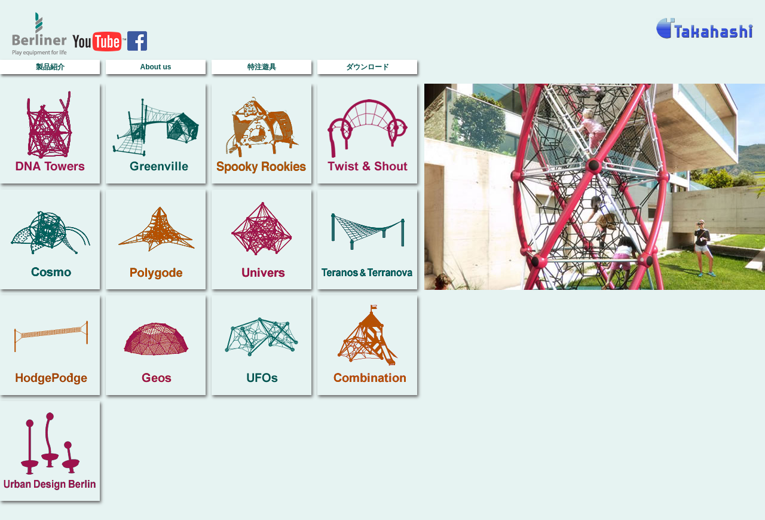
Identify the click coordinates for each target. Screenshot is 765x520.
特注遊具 (261, 67)
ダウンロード (367, 67)
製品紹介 (50, 67)
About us (156, 67)
